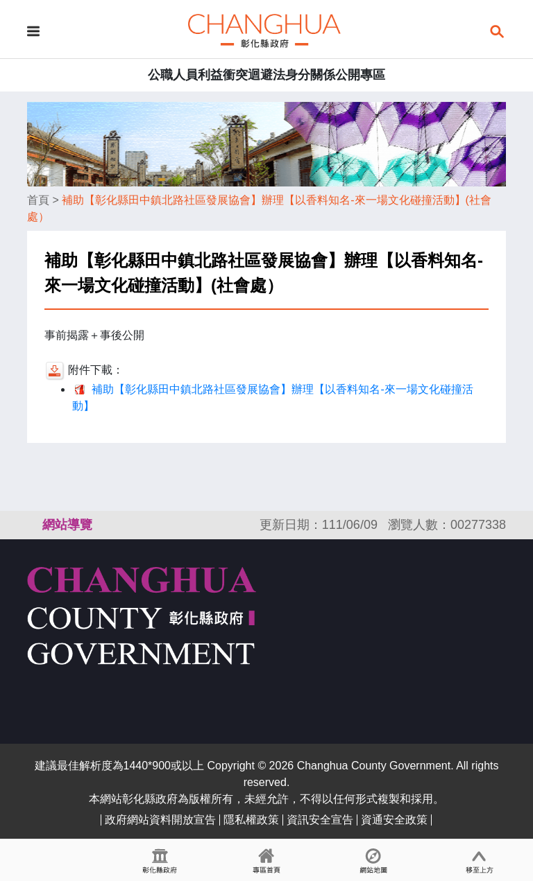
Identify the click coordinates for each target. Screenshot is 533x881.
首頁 (38, 200)
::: (33, 525)
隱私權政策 (251, 820)
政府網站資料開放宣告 (160, 820)
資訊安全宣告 (320, 820)
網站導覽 (67, 525)
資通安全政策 (394, 820)
